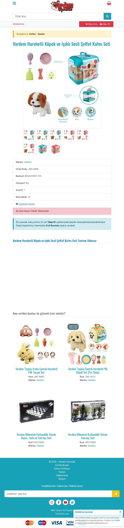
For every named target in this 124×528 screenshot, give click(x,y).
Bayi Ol (105, 24)
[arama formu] (58, 16)
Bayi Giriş (92, 24)
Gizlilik (117, 520)
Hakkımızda (62, 475)
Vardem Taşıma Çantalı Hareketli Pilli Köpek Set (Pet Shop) (87, 370)
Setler (32, 34)
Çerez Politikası (62, 468)
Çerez (79, 523)
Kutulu (41, 34)
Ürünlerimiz (18, 24)
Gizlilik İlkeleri (62, 465)
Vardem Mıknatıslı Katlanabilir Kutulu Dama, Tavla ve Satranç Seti (36, 436)
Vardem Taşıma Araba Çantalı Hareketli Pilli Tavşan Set (36, 370)
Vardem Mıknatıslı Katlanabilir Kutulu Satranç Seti (87, 436)
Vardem (27, 162)
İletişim (62, 479)
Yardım (62, 472)
